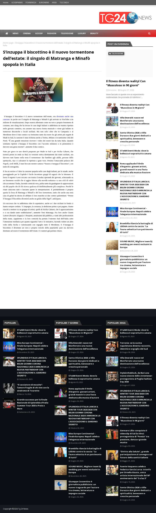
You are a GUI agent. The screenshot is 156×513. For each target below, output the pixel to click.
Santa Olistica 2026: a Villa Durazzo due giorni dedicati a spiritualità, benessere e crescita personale (135, 137)
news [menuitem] (15, 33)
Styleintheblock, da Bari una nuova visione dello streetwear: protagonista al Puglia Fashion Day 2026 (136, 377)
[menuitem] (6, 33)
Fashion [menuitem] (51, 33)
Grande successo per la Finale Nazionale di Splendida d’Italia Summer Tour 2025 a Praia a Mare (32, 404)
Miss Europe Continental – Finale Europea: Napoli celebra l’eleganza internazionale (135, 211)
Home (5, 2)
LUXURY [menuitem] (82, 33)
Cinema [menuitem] (27, 33)
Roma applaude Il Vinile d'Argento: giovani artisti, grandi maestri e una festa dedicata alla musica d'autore (135, 168)
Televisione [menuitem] (67, 33)
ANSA (54, 2)
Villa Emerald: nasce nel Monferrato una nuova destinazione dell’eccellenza (134, 120)
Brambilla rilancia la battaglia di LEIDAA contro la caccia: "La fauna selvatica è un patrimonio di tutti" (136, 228)
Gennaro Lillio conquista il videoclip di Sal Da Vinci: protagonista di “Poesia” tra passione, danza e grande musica (134, 436)
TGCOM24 (64, 2)
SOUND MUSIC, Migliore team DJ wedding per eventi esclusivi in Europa (136, 244)
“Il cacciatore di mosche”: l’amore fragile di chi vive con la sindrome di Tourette (33, 387)
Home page (8, 43)
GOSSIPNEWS (17, 2)
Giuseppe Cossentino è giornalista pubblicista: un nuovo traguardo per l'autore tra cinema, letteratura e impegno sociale (135, 262)
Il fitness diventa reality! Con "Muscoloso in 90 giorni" (125, 83)
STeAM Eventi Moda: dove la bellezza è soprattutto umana (135, 152)
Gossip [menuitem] (39, 33)
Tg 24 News (23, 509)
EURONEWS (44, 2)
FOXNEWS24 (31, 2)
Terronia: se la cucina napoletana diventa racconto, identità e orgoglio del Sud (135, 345)
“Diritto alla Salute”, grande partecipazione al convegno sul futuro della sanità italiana (136, 454)
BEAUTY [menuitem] (94, 33)
